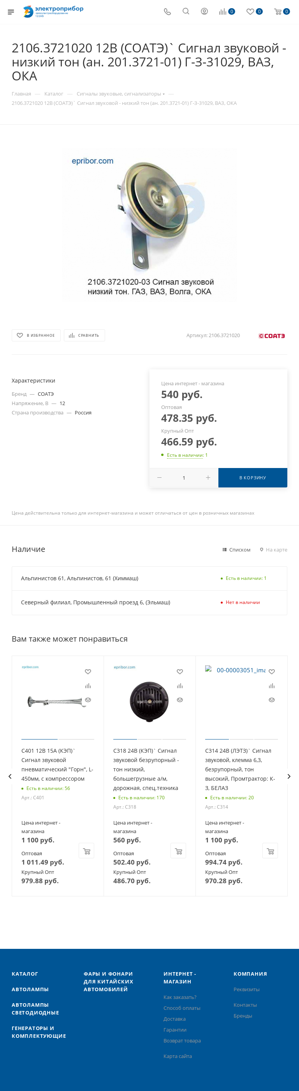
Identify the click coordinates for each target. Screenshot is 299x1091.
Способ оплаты (182, 1007)
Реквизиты (247, 989)
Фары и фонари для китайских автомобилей (108, 981)
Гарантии (175, 1029)
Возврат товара (182, 1040)
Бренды (243, 1015)
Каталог (25, 973)
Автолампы (30, 989)
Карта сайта (178, 1056)
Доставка (175, 1018)
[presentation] (10, 776)
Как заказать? (180, 997)
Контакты (245, 1004)
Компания (250, 973)
